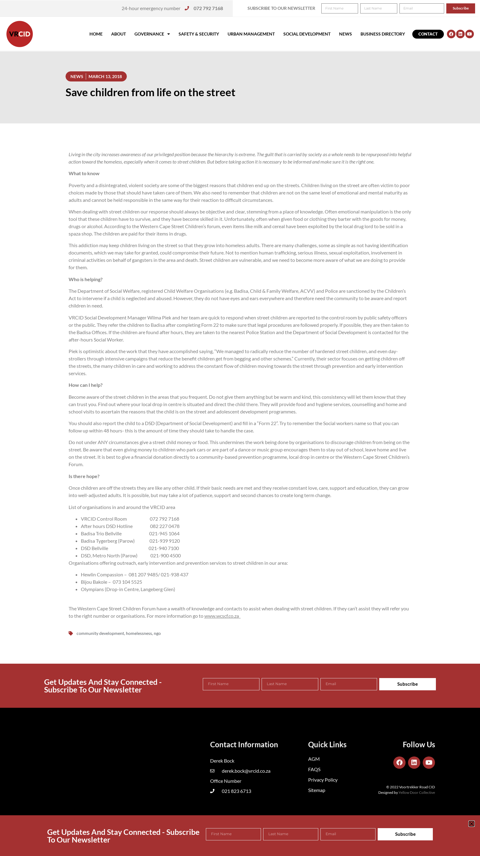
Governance (152, 34)
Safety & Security (199, 33)
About (118, 33)
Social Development (307, 33)
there (252, 404)
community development (100, 633)
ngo (157, 633)
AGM (314, 759)
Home (96, 33)
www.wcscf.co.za (221, 616)
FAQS (314, 769)
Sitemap (316, 790)
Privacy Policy (323, 779)
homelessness (139, 633)
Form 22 (267, 423)
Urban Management (251, 33)
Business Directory (383, 33)
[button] (467, 8)
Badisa (158, 325)
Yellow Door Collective (417, 792)
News (345, 33)
